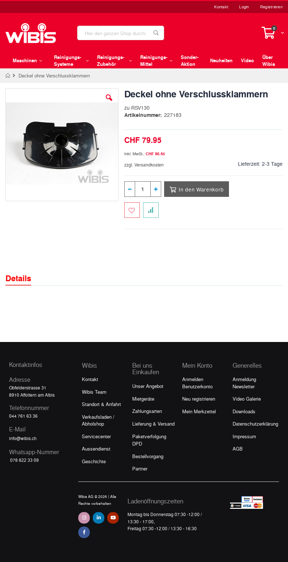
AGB (238, 448)
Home (8, 75)
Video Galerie (247, 398)
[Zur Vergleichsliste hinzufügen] (151, 210)
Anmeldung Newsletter (244, 383)
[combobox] (120, 33)
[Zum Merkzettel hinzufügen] (132, 210)
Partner (139, 468)
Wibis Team (94, 391)
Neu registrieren (198, 398)
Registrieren (271, 6)
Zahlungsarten (147, 410)
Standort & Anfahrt (101, 404)
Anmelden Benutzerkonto (197, 383)
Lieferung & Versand (153, 423)
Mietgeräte (143, 398)
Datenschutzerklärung (255, 423)
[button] (109, 103)
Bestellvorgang (147, 456)
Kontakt (221, 6)
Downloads (244, 411)
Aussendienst (96, 448)
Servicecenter (96, 436)
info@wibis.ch (23, 438)
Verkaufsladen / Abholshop (98, 420)
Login (244, 6)
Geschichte (94, 461)
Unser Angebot (147, 386)
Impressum (244, 436)
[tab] (23, 271)
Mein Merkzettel (199, 411)
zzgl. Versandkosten (144, 164)
